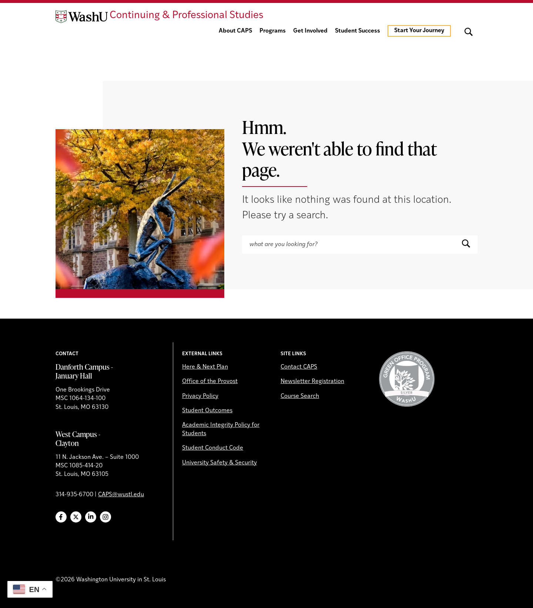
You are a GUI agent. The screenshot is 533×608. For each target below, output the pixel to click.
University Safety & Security (219, 463)
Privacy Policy (200, 396)
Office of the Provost (210, 381)
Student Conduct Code (212, 448)
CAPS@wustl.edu (121, 495)
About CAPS (235, 31)
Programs (272, 31)
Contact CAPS (299, 367)
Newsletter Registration (312, 381)
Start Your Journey (419, 31)
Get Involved (310, 31)
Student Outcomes (207, 411)
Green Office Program (407, 379)
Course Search (300, 396)
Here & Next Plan (205, 367)
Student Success (357, 31)
